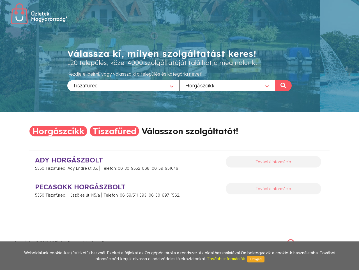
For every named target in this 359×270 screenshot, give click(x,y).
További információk (226, 258)
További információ (273, 161)
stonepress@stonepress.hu (36, 236)
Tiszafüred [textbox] (85, 85)
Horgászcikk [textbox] (200, 85)
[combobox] (123, 85)
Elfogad (256, 259)
